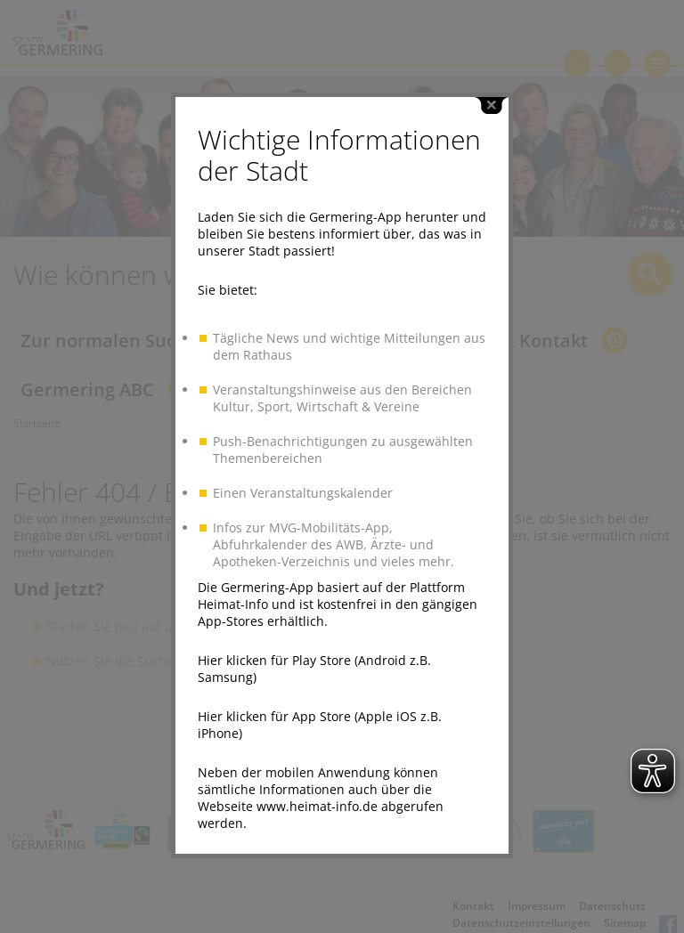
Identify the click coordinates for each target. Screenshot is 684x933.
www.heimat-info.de (317, 799)
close (492, 99)
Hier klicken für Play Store (274, 653)
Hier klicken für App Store (274, 710)
